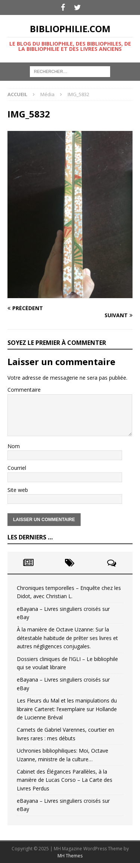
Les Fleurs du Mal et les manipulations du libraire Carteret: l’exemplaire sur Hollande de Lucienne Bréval (67, 709)
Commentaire (24, 389)
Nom (13, 446)
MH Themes (70, 856)
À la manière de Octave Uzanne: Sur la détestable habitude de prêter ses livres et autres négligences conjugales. (67, 638)
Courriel (16, 467)
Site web (17, 489)
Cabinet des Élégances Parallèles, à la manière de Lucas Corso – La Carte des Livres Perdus (64, 780)
